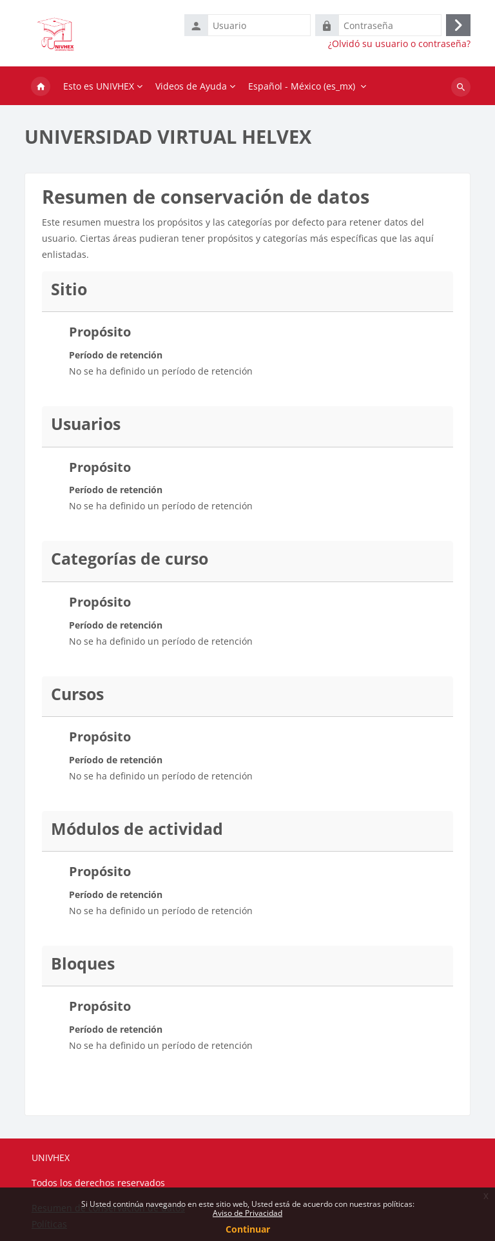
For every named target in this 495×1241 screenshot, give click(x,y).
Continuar (248, 1229)
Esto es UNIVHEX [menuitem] (98, 86)
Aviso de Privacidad (247, 1212)
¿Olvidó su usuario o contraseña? (399, 44)
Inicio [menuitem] (40, 87)
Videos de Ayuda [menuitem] (191, 86)
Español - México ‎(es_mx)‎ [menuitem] (301, 86)
